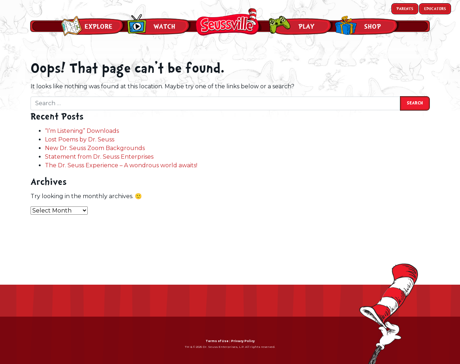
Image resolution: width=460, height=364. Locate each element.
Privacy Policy (243, 341)
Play (306, 26)
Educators (435, 8)
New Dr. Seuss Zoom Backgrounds (95, 148)
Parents (404, 8)
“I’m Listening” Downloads (82, 130)
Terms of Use (217, 341)
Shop (372, 26)
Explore (98, 26)
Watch (164, 26)
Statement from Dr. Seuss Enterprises (99, 156)
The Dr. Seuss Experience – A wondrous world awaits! (121, 165)
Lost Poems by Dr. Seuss (79, 139)
